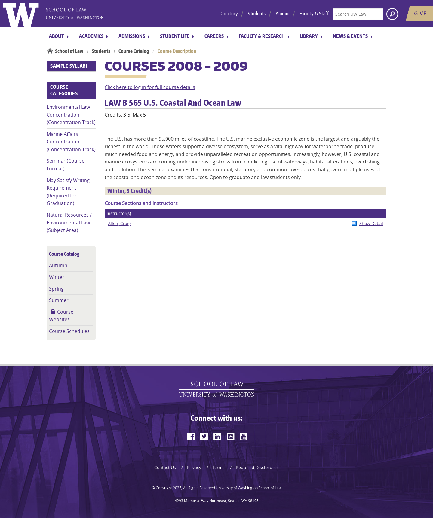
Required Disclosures (257, 467)
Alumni (283, 14)
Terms (218, 467)
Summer (59, 300)
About (56, 36)
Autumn (58, 265)
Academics (91, 36)
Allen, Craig (119, 223)
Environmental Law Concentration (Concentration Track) (71, 115)
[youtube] (244, 436)
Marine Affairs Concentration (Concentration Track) (71, 142)
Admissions (131, 36)
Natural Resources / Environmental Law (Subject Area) (69, 222)
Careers (214, 36)
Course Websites (61, 316)
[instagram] (231, 436)
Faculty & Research (262, 36)
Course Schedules (69, 331)
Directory (229, 14)
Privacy (194, 467)
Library (309, 36)
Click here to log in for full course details (150, 87)
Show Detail (371, 223)
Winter (56, 277)
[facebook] (191, 436)
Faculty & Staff (314, 14)
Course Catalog (133, 51)
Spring (56, 288)
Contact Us (165, 467)
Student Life (174, 36)
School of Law (69, 51)
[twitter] (204, 436)
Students (257, 14)
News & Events (350, 36)
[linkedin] (217, 436)
